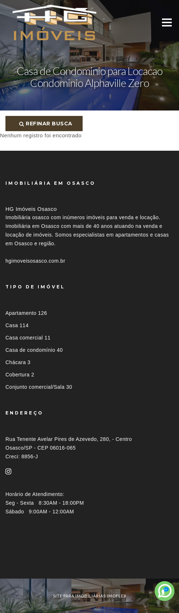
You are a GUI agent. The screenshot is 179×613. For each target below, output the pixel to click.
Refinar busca (45, 123)
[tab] (89, 565)
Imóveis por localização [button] (35, 565)
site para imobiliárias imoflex (89, 595)
